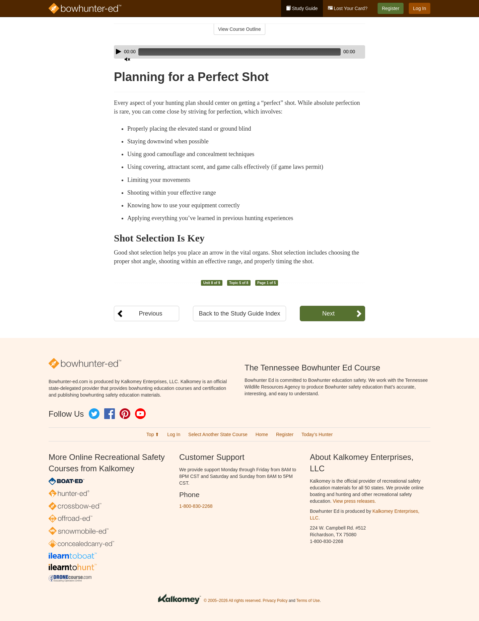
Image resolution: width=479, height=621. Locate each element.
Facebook (109, 413)
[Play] (118, 51)
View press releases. (354, 501)
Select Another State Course (218, 434)
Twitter (94, 413)
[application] (239, 52)
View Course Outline (239, 29)
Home (262, 434)
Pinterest (125, 413)
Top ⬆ (152, 434)
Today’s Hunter (317, 434)
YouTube (140, 413)
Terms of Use (308, 600)
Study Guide (302, 8)
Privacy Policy (275, 600)
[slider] (230, 52)
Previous (150, 313)
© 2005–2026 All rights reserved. (233, 600)
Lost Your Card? (347, 8)
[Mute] (341, 52)
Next (328, 313)
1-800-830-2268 (196, 506)
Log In (419, 8)
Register (390, 8)
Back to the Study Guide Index (239, 313)
